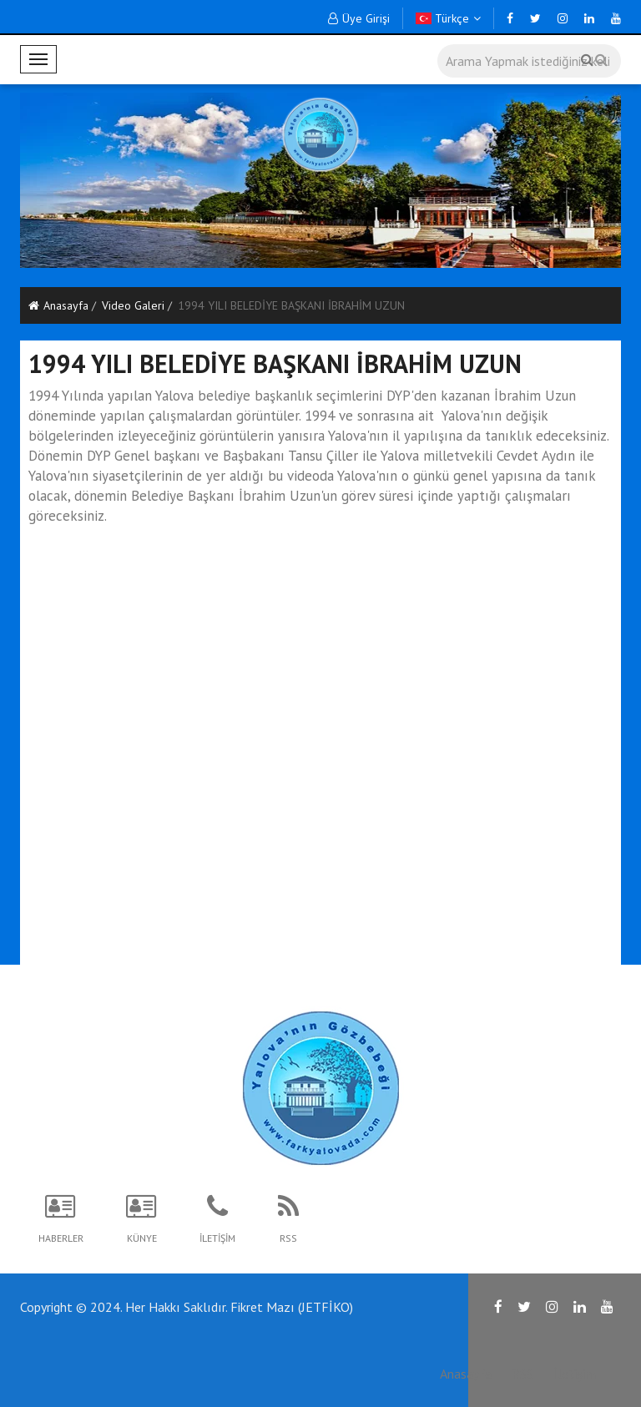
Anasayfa (58, 305)
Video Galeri (133, 305)
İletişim (574, 1373)
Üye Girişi (359, 18)
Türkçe (448, 18)
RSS (522, 1373)
